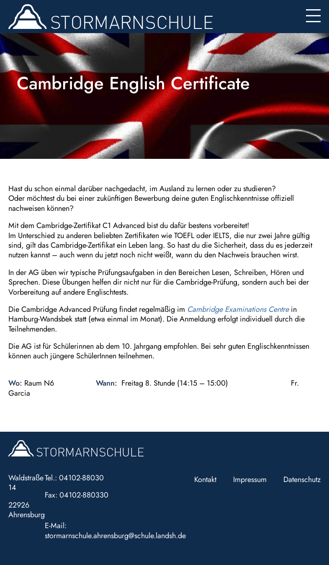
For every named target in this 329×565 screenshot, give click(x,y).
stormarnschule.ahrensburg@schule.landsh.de (115, 535)
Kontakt (205, 479)
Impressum (250, 479)
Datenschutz (302, 479)
